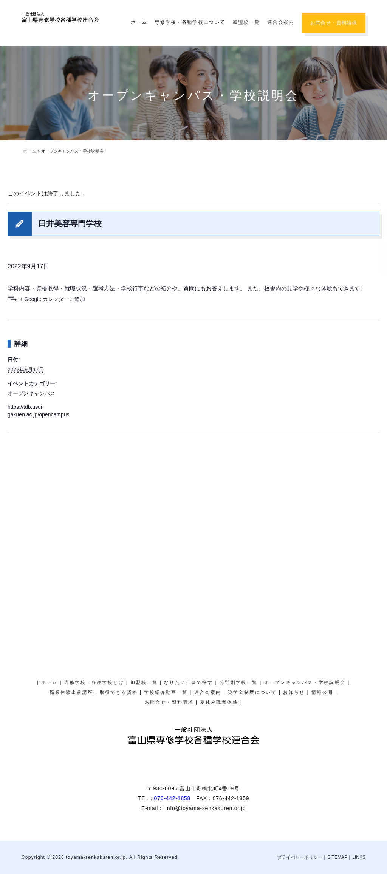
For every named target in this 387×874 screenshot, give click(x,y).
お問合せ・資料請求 (333, 23)
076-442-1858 (172, 798)
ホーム (139, 22)
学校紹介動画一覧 (165, 692)
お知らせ (294, 692)
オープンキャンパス (31, 393)
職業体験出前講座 (71, 692)
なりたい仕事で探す (188, 682)
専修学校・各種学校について (190, 22)
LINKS (358, 857)
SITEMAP (337, 857)
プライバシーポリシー (299, 857)
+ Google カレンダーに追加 (52, 299)
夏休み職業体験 (377, 81)
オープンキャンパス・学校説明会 (377, 160)
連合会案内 (280, 22)
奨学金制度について (377, 243)
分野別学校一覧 (239, 682)
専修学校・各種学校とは (94, 682)
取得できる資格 (119, 692)
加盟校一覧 (246, 22)
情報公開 (322, 692)
